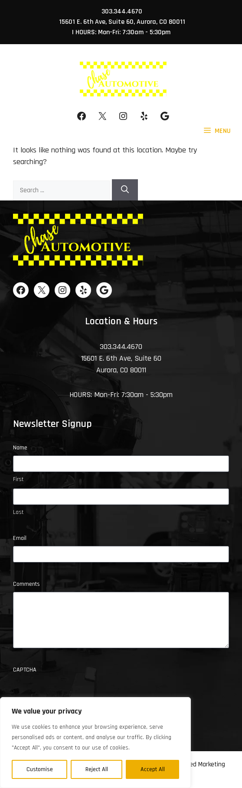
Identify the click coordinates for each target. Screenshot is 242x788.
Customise (39, 769)
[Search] (125, 189)
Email (19, 538)
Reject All (96, 769)
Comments (26, 584)
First (18, 479)
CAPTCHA (24, 670)
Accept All (153, 769)
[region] (95, 742)
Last (18, 512)
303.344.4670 (121, 11)
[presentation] (79, 694)
